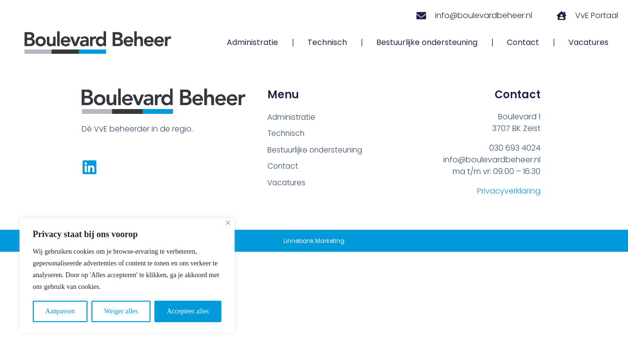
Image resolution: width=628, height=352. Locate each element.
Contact (523, 42)
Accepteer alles (188, 311)
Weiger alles (121, 311)
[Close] (228, 222)
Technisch (327, 42)
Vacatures (588, 42)
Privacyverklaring (509, 191)
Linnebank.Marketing (314, 241)
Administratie (252, 42)
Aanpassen (60, 311)
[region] (127, 275)
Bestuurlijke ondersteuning (426, 42)
